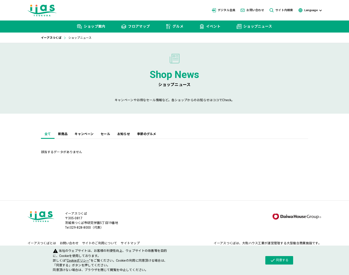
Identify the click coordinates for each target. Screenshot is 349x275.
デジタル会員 (223, 10)
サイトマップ (130, 243)
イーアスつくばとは (42, 243)
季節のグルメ (146, 134)
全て (48, 134)
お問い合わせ (252, 10)
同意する (279, 260)
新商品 (63, 134)
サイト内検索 (281, 10)
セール (105, 134)
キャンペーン (84, 134)
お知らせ (123, 134)
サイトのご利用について (99, 243)
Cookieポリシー (78, 260)
